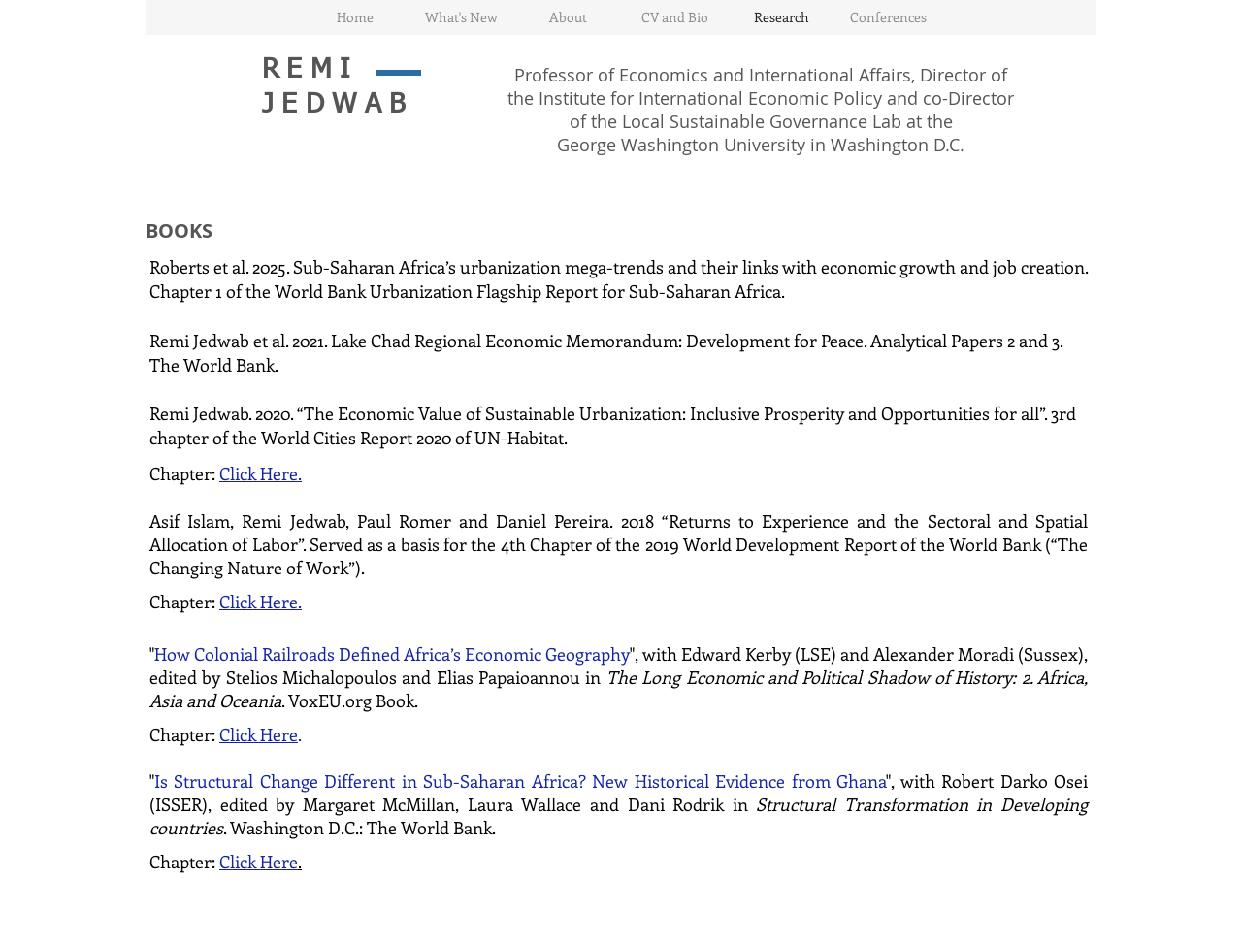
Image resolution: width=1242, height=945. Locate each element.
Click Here (258, 734)
